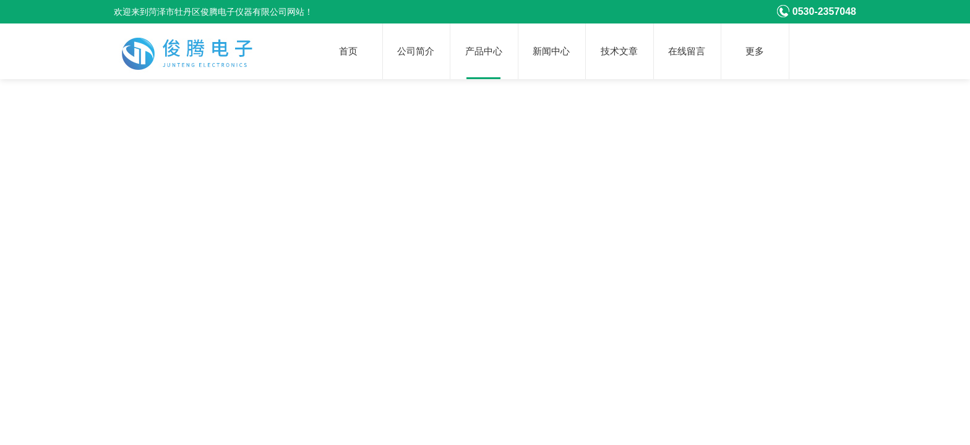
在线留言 (686, 51)
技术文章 (619, 51)
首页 (348, 51)
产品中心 (483, 51)
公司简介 (415, 51)
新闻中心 (551, 51)
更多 (754, 51)
